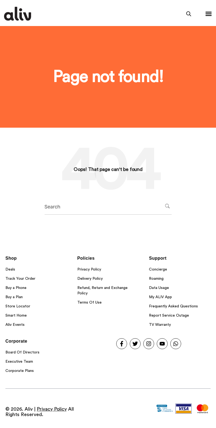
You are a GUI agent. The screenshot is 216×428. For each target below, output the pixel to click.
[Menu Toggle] (208, 13)
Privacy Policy (52, 409)
